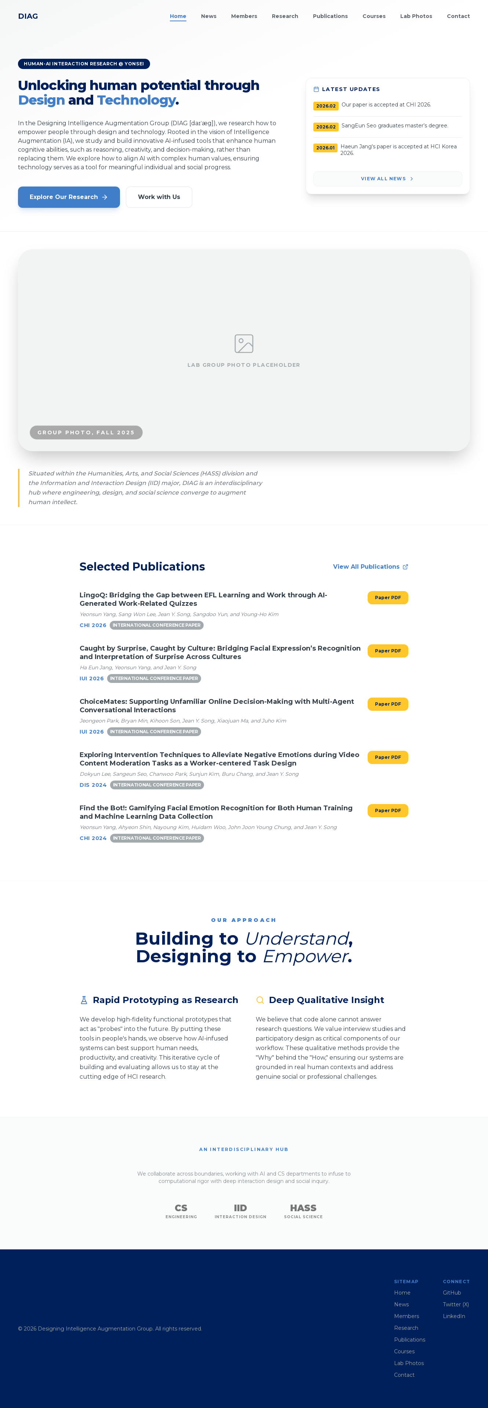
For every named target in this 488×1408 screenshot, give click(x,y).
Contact (458, 16)
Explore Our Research (69, 197)
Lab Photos (416, 16)
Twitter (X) (456, 1304)
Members (244, 16)
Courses (374, 16)
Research (285, 16)
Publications (330, 16)
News (208, 16)
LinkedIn (454, 1316)
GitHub (452, 1292)
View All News (388, 179)
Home (178, 16)
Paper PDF (388, 597)
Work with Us (159, 196)
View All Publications (370, 566)
